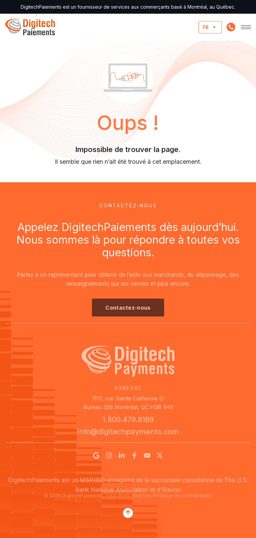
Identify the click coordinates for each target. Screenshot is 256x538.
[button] (128, 312)
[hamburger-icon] (246, 27)
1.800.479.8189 (128, 422)
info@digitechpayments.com (128, 434)
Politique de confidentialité (182, 497)
